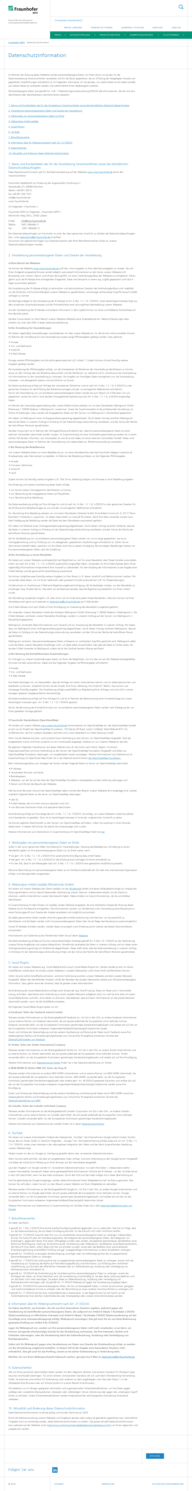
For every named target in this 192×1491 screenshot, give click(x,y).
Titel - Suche (181, 7)
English (176, 27)
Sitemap (59, 1484)
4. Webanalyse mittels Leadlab (23, 121)
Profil (58, 35)
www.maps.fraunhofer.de (54, 725)
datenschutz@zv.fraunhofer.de (35, 237)
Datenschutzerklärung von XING (24, 1100)
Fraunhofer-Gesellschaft (68, 20)
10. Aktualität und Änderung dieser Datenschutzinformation (38, 153)
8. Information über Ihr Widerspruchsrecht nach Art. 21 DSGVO (40, 142)
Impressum (108, 1484)
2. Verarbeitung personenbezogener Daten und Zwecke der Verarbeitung (45, 110)
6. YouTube (14, 132)
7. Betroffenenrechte (19, 137)
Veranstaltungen (102, 27)
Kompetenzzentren (141, 35)
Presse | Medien (73, 27)
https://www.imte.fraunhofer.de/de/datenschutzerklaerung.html (79, 1425)
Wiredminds (75, 888)
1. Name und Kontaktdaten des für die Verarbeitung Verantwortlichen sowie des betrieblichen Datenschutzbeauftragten (68, 105)
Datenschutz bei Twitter (48, 1062)
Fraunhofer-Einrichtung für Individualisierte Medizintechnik (22, 21)
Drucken (155, 1456)
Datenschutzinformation (168, 1484)
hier (103, 832)
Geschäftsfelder (80, 35)
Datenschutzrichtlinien (93, 1124)
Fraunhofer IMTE (16, 42)
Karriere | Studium (133, 27)
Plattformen (171, 35)
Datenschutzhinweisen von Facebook (26, 1039)
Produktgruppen (110, 35)
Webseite (83, 935)
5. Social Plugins (16, 126)
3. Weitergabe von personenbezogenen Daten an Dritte (36, 116)
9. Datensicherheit (17, 148)
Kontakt (158, 27)
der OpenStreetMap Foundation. (104, 758)
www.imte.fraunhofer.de (99, 172)
